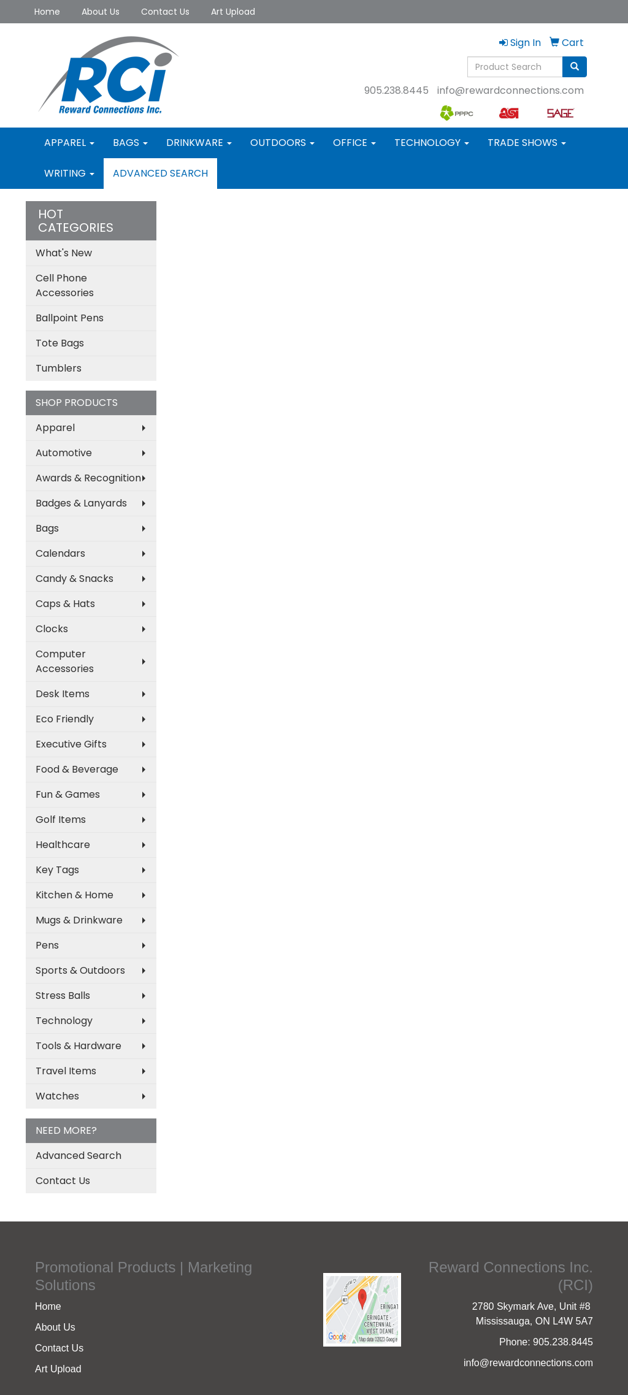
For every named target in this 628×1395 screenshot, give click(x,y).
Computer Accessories (65, 661)
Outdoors (282, 143)
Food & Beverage (77, 769)
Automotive (64, 453)
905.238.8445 (396, 90)
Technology (431, 143)
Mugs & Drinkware (79, 920)
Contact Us (165, 12)
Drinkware (199, 143)
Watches (57, 1096)
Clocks (52, 629)
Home (47, 12)
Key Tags (57, 870)
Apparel (69, 143)
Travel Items (66, 1071)
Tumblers (59, 368)
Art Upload (233, 12)
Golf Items (61, 819)
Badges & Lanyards (81, 503)
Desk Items (63, 694)
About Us (101, 12)
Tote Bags (60, 343)
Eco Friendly (65, 719)
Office (354, 143)
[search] (574, 66)
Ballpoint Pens (70, 318)
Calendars (60, 553)
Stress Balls (63, 995)
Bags (130, 143)
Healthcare (63, 845)
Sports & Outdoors (80, 970)
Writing (69, 173)
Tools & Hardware (78, 1046)
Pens (47, 945)
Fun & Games (68, 794)
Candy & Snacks (74, 578)
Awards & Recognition (88, 478)
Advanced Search (160, 173)
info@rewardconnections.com (510, 90)
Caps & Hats (65, 604)
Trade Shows (527, 143)
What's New (64, 253)
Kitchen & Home (74, 895)
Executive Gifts (71, 744)
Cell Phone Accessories (65, 285)
